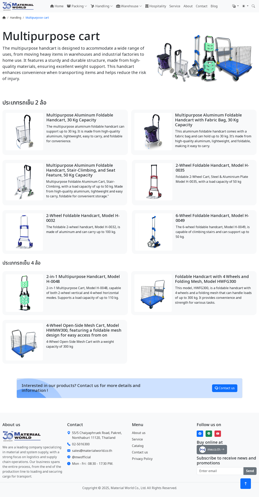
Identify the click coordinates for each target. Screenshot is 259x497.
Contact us (225, 388)
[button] (235, 6)
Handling (15, 18)
